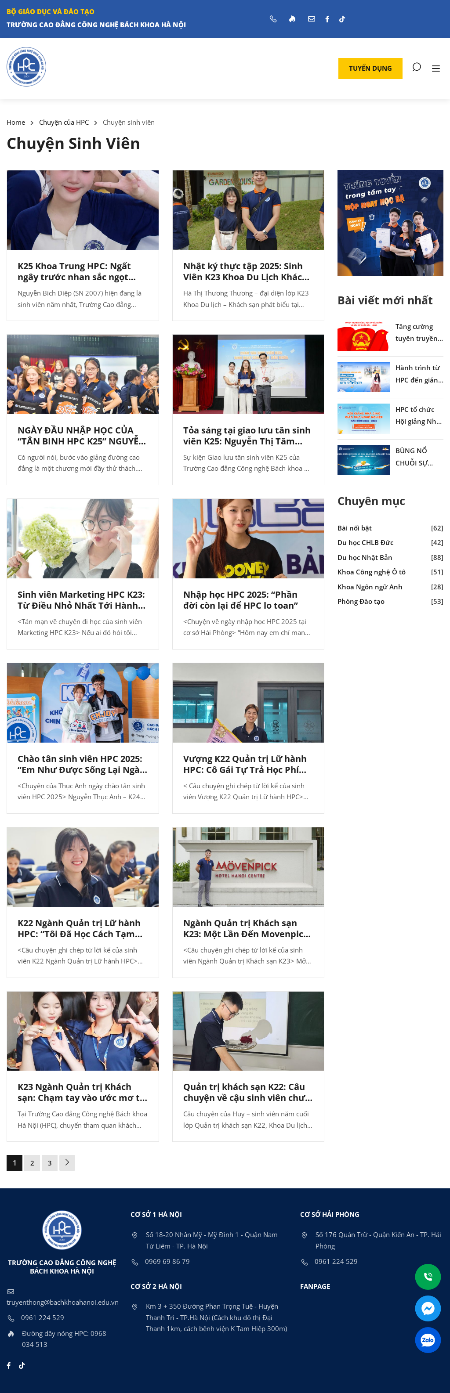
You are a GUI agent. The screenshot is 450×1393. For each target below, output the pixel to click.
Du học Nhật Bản (365, 557)
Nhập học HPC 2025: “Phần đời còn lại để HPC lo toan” (240, 599)
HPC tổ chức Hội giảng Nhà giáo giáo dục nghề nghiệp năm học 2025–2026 (418, 416)
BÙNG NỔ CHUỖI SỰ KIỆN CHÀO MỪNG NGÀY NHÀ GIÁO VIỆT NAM (419, 457)
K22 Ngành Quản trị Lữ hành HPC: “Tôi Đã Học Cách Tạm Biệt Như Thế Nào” (79, 934)
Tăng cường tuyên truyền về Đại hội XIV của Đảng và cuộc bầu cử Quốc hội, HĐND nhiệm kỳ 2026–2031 (418, 333)
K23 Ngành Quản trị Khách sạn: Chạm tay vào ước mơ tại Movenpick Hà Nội (83, 1098)
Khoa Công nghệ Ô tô (372, 571)
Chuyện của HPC (64, 122)
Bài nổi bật (355, 527)
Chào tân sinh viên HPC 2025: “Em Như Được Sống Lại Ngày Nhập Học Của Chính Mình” (81, 770)
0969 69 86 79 (160, 1261)
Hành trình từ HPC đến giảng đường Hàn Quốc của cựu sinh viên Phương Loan (419, 374)
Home (16, 122)
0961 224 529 (35, 1317)
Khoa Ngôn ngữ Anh (370, 586)
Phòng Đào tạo (361, 601)
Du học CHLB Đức (365, 542)
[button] (370, 68)
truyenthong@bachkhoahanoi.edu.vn (63, 1296)
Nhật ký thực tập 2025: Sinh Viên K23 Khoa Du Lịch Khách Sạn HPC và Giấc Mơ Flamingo (247, 277)
